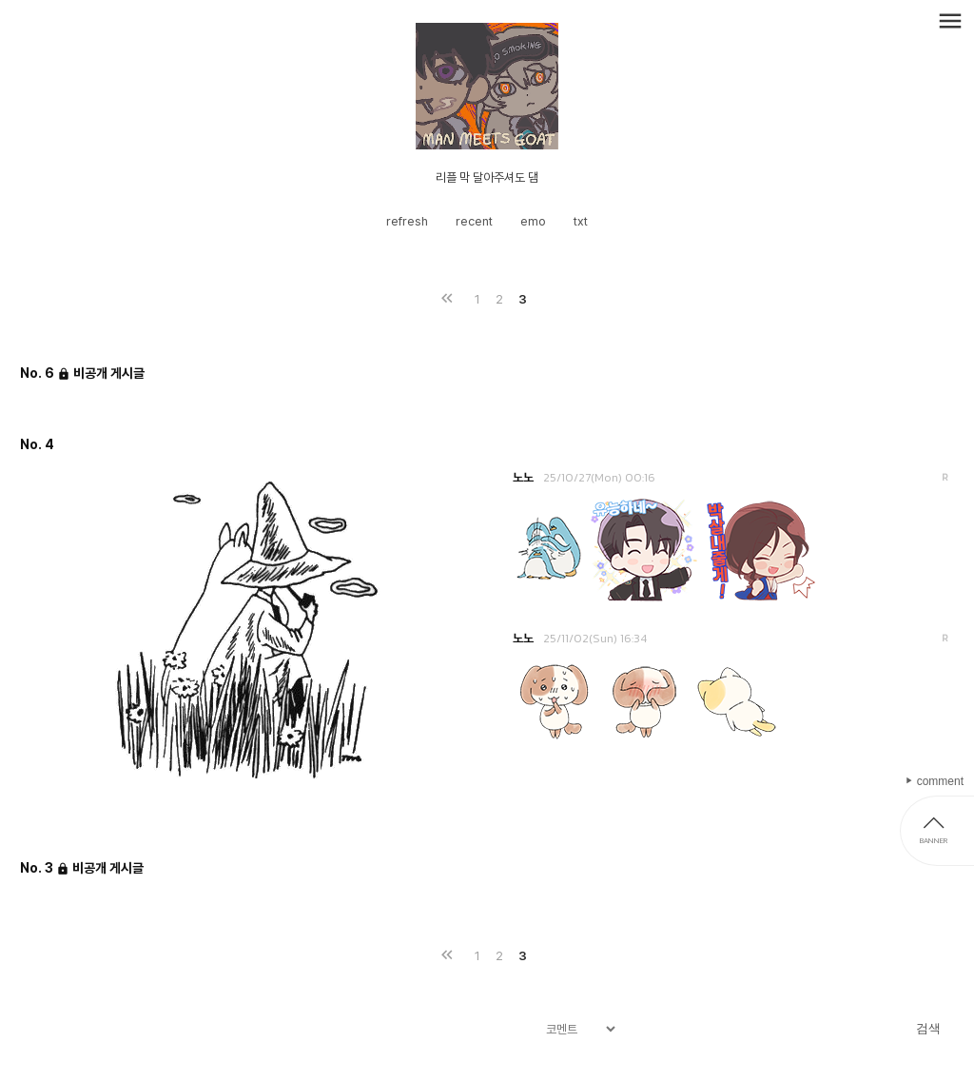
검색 (928, 1028)
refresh (407, 221)
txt (581, 221)
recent (474, 221)
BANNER (933, 840)
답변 (944, 477)
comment (938, 781)
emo (533, 221)
